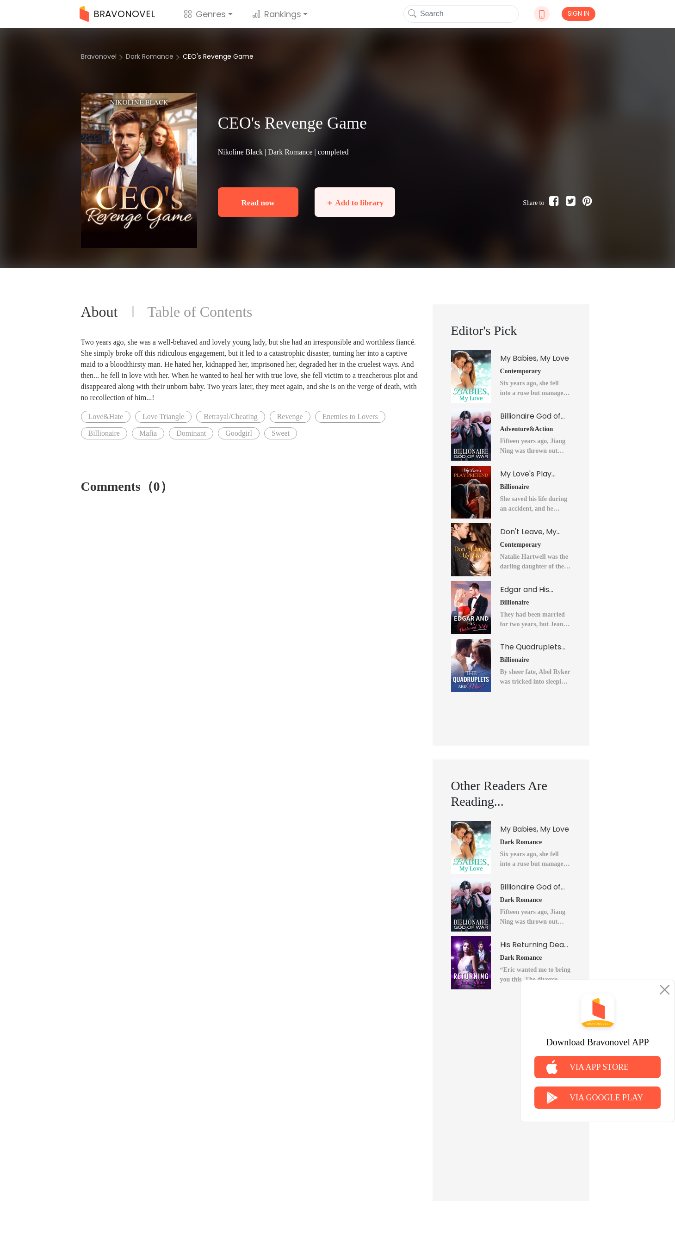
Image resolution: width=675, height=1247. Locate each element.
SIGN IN (578, 13)
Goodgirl (238, 433)
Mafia (148, 433)
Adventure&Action (526, 429)
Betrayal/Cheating (230, 416)
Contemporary (520, 371)
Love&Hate (106, 416)
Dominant (191, 433)
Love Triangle (163, 416)
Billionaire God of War (530, 416)
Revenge (290, 416)
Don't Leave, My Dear (528, 531)
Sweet (281, 433)
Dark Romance (149, 56)
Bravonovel (99, 56)
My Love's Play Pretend (525, 474)
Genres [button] (205, 14)
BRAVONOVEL (117, 14)
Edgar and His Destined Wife (525, 589)
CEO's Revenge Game (218, 56)
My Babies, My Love (534, 358)
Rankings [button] (276, 14)
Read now (257, 202)
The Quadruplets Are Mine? (530, 647)
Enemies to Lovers (350, 416)
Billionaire (104, 433)
